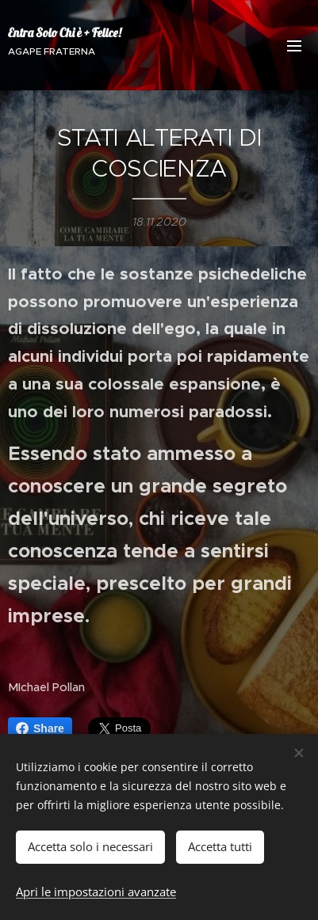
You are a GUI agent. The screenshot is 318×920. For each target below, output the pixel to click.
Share (40, 728)
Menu (294, 46)
